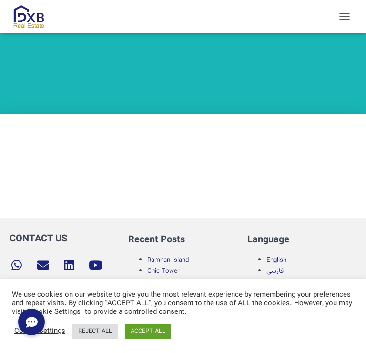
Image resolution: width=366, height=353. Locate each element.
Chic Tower (163, 271)
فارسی (275, 271)
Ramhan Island (168, 260)
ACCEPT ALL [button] (148, 331)
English (276, 260)
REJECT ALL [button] (95, 331)
